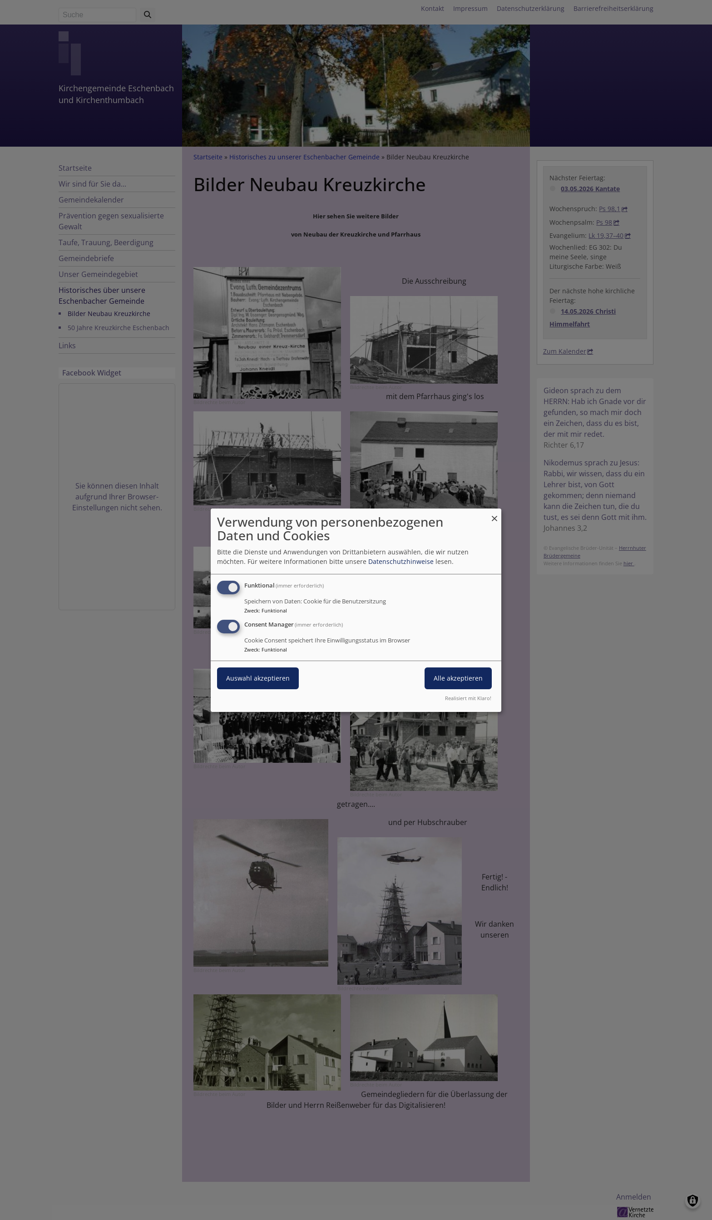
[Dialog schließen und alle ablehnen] (494, 513)
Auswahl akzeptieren (258, 678)
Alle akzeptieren (458, 678)
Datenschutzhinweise (401, 561)
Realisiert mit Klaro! (468, 698)
